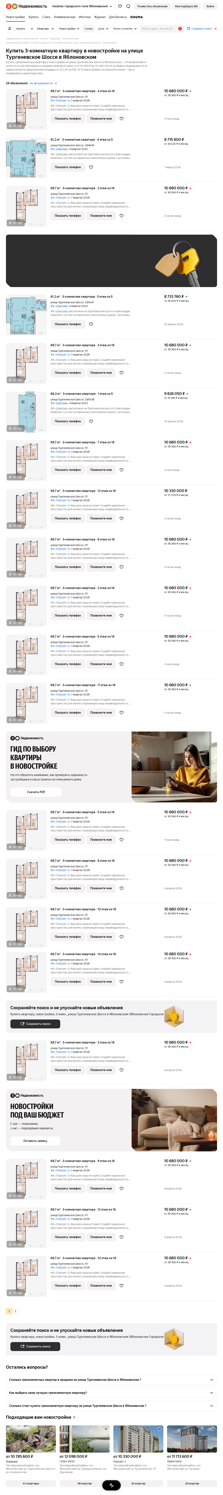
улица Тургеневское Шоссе (67, 96)
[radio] (9, 1311)
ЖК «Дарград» (59, 149)
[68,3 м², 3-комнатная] (28, 414)
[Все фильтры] (9, 28)
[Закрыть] (215, 28)
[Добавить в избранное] (121, 118)
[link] (210, 6)
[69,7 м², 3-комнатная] (28, 111)
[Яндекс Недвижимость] (29, 6)
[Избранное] (120, 6)
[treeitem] (16, 17)
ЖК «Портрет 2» (60, 100)
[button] (128, 6)
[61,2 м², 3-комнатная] (28, 159)
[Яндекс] (9, 6)
